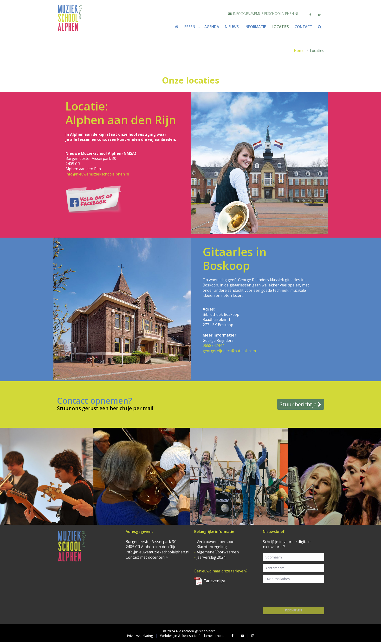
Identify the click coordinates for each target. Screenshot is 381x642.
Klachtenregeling (212, 546)
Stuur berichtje (300, 404)
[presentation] (299, 594)
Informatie (255, 26)
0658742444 (213, 345)
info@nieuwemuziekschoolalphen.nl (263, 13)
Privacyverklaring (140, 635)
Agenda (211, 26)
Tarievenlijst (210, 581)
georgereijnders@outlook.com (229, 350)
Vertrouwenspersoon (215, 541)
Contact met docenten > (147, 557)
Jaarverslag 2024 (211, 557)
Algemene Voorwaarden (218, 552)
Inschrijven (293, 610)
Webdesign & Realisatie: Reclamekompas (192, 635)
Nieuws (232, 26)
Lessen (189, 26)
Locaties (280, 26)
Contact (303, 26)
